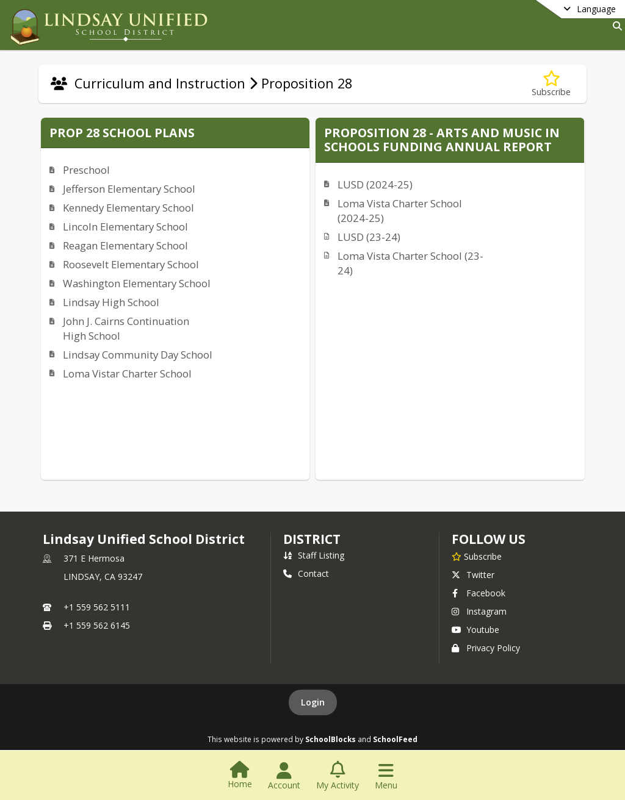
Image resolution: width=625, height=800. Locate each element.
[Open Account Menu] (284, 776)
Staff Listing (313, 555)
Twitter (473, 574)
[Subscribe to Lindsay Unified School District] (477, 556)
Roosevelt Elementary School (131, 264)
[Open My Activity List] (337, 776)
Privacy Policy (486, 648)
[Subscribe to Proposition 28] (551, 84)
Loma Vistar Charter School (127, 373)
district (312, 539)
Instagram (479, 611)
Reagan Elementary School (125, 245)
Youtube (475, 629)
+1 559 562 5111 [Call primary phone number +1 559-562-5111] (96, 607)
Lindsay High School (111, 302)
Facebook (478, 593)
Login (313, 702)
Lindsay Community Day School (137, 355)
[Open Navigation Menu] (386, 776)
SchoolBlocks (330, 739)
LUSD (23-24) (369, 237)
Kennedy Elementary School (128, 208)
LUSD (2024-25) (375, 184)
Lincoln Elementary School (125, 227)
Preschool (86, 170)
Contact (306, 573)
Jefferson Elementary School (129, 189)
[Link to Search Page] (615, 26)
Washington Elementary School (137, 283)
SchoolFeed (395, 739)
